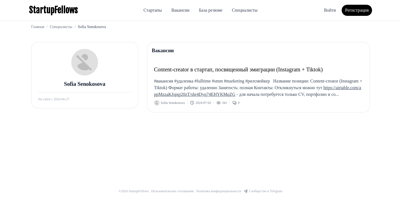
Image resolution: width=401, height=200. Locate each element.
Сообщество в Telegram (262, 191)
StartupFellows (53, 10)
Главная (37, 27)
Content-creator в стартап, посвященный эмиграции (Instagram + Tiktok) (238, 69)
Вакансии (180, 10)
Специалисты (245, 10)
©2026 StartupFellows (134, 191)
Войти (330, 10)
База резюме (210, 10)
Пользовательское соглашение (172, 191)
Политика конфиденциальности (218, 191)
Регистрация (357, 10)
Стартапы (152, 10)
